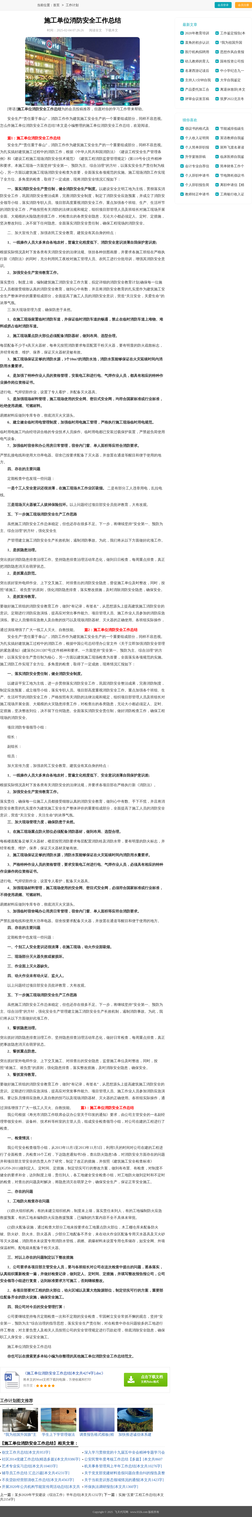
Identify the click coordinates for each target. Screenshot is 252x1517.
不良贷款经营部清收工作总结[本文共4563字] (38, 1480)
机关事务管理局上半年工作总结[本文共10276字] (123, 1466)
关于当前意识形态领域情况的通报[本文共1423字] (124, 1480)
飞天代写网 (121, 1512)
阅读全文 (95, 30)
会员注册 (243, 5)
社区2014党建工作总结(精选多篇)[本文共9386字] (41, 1459)
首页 (56, 5)
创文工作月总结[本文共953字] (26, 1452)
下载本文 (111, 30)
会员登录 (223, 5)
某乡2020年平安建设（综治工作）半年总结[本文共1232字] (59, 1495)
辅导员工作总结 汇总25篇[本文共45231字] (35, 1473)
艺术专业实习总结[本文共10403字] (30, 1466)
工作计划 (72, 5)
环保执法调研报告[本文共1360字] (111, 1487)
